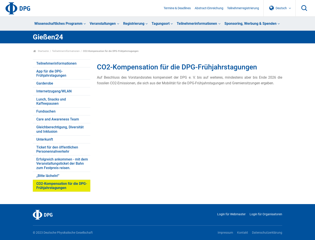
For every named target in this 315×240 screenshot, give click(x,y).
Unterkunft (44, 139)
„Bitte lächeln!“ (47, 176)
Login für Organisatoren (266, 214)
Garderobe (44, 83)
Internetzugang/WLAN (54, 91)
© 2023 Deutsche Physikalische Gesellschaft (63, 233)
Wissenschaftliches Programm (58, 23)
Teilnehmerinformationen (197, 23)
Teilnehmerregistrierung (243, 8)
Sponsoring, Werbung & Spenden (250, 23)
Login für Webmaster (231, 214)
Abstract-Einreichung (209, 8)
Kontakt (242, 233)
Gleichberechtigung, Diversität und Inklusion (60, 129)
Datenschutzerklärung (267, 233)
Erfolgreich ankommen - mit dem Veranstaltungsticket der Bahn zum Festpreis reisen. (62, 163)
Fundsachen (46, 111)
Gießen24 (48, 37)
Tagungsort (161, 23)
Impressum (225, 233)
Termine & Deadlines (177, 8)
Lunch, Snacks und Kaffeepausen (51, 101)
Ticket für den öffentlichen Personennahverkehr (57, 149)
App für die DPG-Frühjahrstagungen (51, 73)
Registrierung (133, 23)
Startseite (41, 51)
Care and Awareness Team (57, 119)
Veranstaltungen (103, 23)
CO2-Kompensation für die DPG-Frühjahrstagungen (61, 186)
